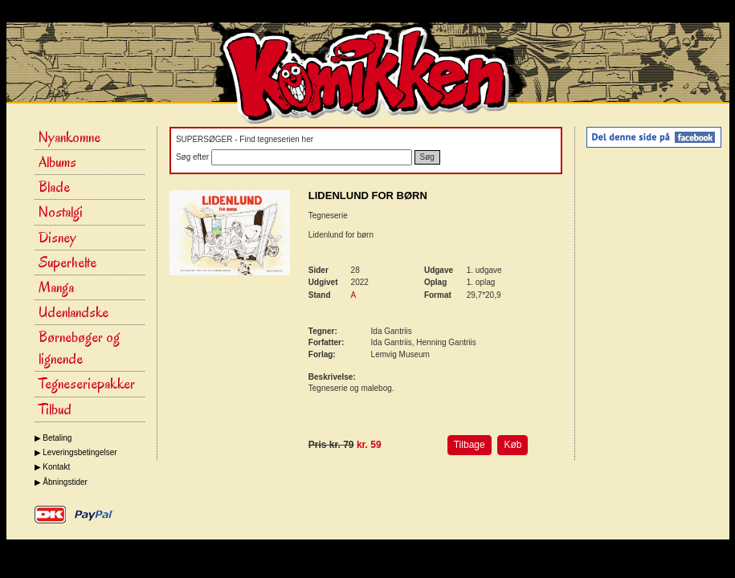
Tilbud (55, 409)
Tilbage (469, 444)
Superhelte (67, 262)
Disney (57, 237)
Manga (56, 287)
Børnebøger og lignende (79, 348)
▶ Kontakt (53, 466)
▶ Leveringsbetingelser (76, 452)
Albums (57, 162)
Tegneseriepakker (87, 383)
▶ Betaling (53, 438)
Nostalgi (61, 212)
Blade (54, 187)
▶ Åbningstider (61, 482)
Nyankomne (69, 137)
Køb (512, 444)
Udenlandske (73, 312)
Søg (427, 157)
